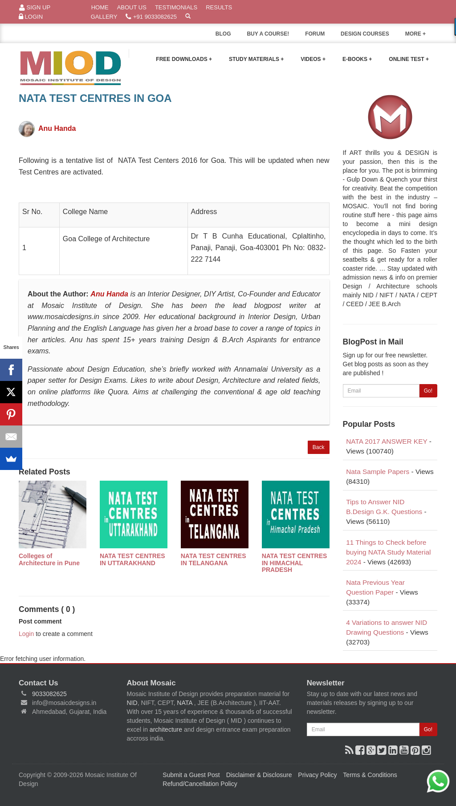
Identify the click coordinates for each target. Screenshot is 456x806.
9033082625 (49, 693)
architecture (166, 729)
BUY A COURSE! (268, 34)
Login (31, 17)
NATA (185, 702)
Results (219, 7)
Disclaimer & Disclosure (259, 774)
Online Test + (409, 59)
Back (319, 447)
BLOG (223, 34)
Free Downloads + (184, 59)
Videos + (313, 59)
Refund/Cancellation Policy (200, 783)
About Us (132, 7)
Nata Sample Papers (377, 471)
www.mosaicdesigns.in (63, 316)
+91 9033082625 (151, 17)
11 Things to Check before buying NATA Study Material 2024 (388, 552)
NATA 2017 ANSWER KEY (386, 441)
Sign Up (34, 8)
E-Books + (357, 59)
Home (100, 7)
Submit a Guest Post (191, 774)
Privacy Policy (317, 774)
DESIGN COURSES (365, 34)
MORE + (421, 36)
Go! (428, 391)
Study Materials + (256, 59)
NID (132, 702)
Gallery (104, 16)
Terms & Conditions (370, 774)
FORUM (315, 34)
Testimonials (176, 7)
